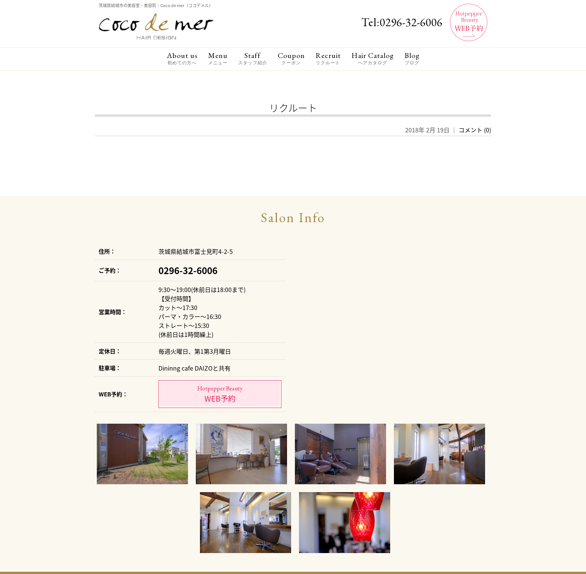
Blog (412, 58)
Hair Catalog (372, 58)
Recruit (328, 58)
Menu (218, 58)
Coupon (291, 58)
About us (182, 58)
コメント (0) (475, 129)
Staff (252, 58)
